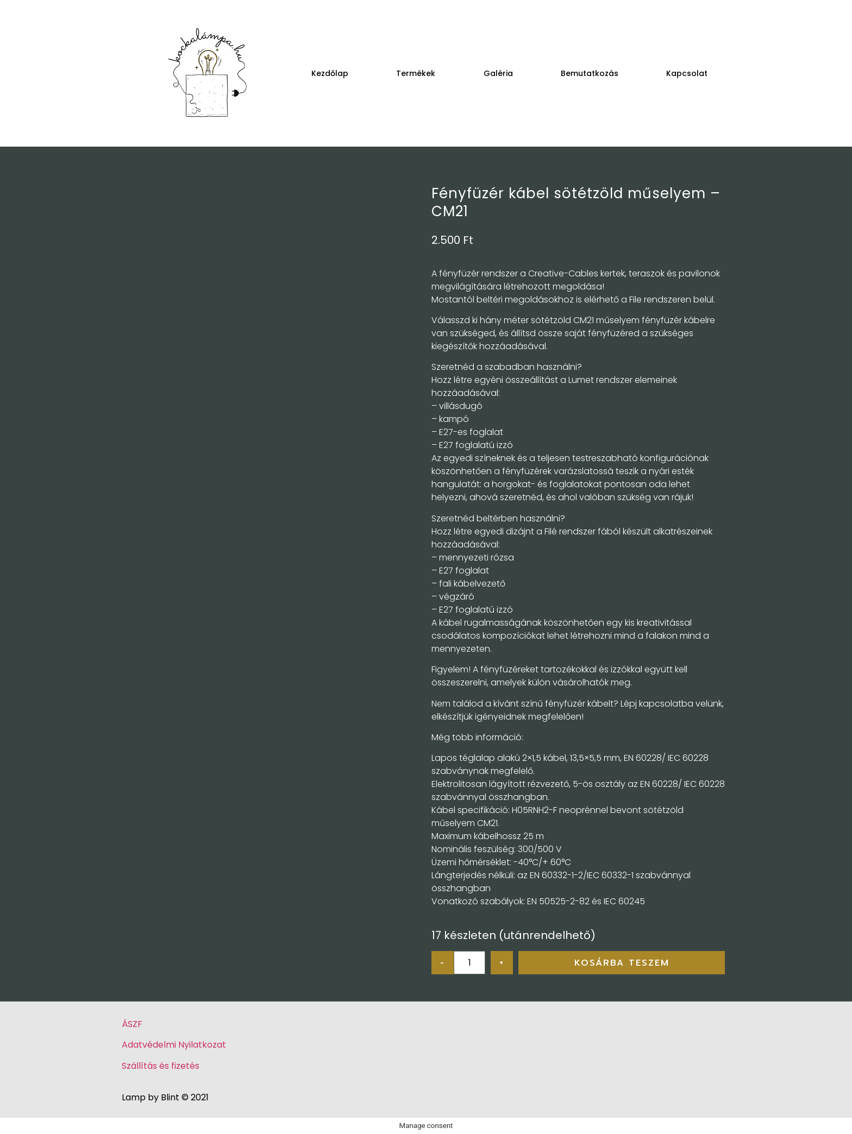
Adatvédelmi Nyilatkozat (174, 1044)
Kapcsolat (686, 73)
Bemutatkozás (589, 73)
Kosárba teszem (621, 962)
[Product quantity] (469, 962)
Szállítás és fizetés (160, 1066)
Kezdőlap (329, 73)
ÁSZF (132, 1024)
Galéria (498, 73)
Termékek (415, 73)
